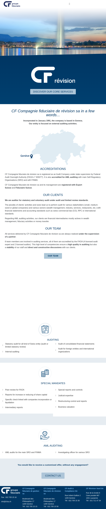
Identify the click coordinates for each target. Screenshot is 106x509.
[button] (69, 4)
